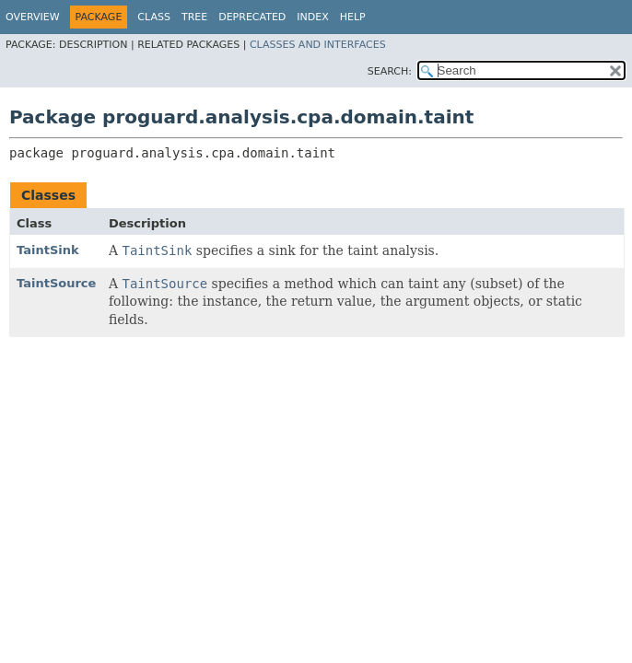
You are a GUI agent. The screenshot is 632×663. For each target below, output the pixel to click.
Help (353, 17)
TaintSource (56, 283)
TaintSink (48, 250)
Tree (194, 17)
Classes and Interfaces (318, 45)
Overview (33, 17)
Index (312, 17)
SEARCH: (390, 71)
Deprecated (252, 17)
